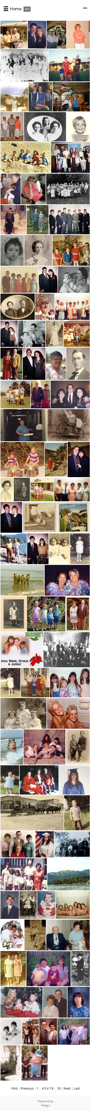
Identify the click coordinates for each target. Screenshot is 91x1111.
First (14, 1088)
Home (15, 8)
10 (58, 1088)
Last (77, 1088)
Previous (27, 1088)
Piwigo (45, 1105)
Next (67, 1088)
